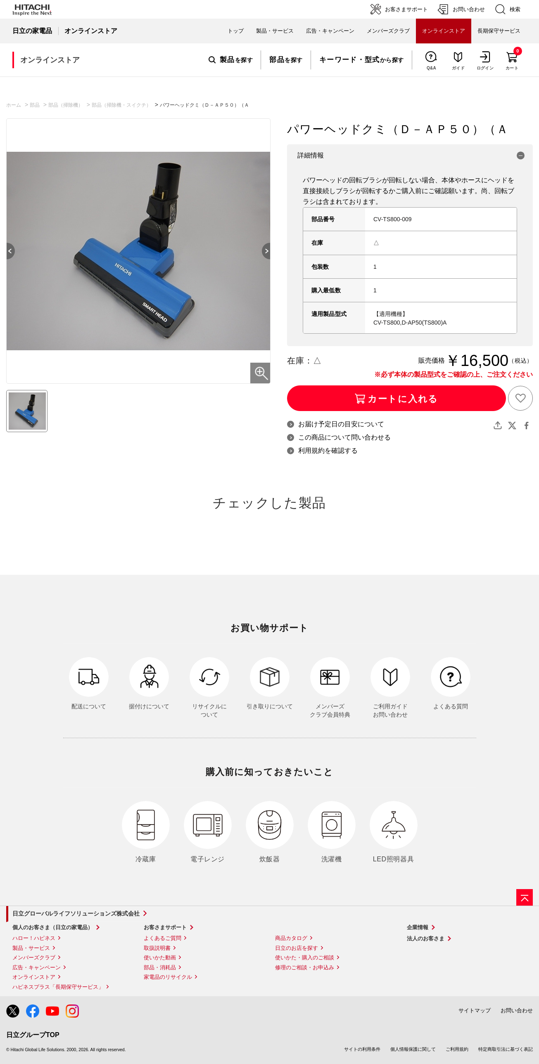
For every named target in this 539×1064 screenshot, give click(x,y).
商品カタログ (291, 938)
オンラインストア (33, 977)
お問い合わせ (517, 1010)
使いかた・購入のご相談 (304, 957)
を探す (231, 60)
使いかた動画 (160, 957)
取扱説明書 (157, 948)
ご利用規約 (457, 1049)
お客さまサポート (165, 927)
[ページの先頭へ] (524, 897)
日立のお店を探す (296, 948)
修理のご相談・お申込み (304, 967)
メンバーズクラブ (388, 31)
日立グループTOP (32, 1034)
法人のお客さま (425, 938)
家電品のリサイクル (168, 977)
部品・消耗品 (160, 967)
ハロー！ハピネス (33, 938)
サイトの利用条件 (362, 1049)
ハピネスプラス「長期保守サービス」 (58, 987)
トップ (236, 31)
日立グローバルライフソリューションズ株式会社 (76, 913)
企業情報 (417, 927)
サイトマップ (474, 1010)
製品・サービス (31, 948)
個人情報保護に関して (413, 1049)
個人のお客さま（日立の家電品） (52, 927)
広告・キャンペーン (36, 967)
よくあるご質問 (162, 938)
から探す (361, 60)
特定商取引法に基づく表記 (505, 1049)
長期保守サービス (498, 31)
